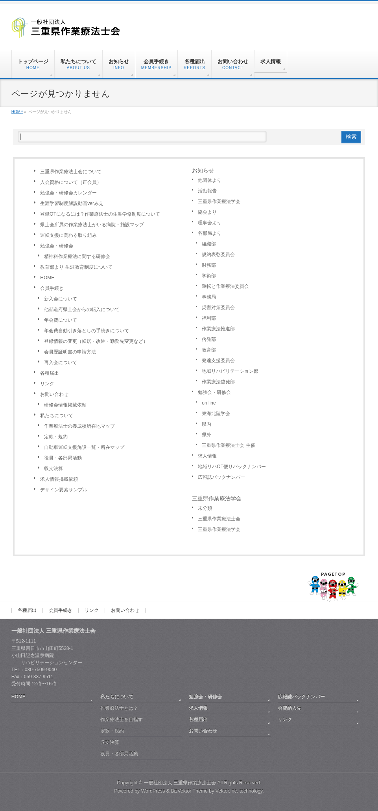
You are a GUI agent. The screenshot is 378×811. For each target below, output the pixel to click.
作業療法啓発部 (218, 381)
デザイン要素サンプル (63, 489)
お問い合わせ (54, 394)
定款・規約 (56, 436)
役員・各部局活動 (63, 458)
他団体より (209, 180)
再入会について (60, 362)
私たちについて (56, 415)
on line (209, 403)
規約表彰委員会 (218, 254)
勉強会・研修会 (56, 246)
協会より (207, 212)
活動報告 (207, 191)
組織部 (209, 244)
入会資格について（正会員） (70, 182)
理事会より (209, 222)
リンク (47, 383)
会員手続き (52, 288)
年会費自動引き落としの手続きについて (86, 330)
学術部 (209, 275)
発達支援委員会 (218, 360)
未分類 (205, 508)
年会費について (60, 320)
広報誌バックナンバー (221, 477)
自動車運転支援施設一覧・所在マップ (84, 447)
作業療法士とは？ (119, 708)
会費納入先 (289, 708)
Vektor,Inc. (227, 791)
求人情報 (207, 456)
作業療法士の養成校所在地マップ (79, 426)
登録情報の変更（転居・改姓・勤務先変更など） (96, 341)
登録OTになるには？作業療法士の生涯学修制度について (100, 214)
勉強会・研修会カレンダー (68, 193)
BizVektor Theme (189, 791)
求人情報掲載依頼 (59, 479)
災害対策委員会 (218, 307)
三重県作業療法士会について (70, 171)
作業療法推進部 (218, 328)
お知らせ (203, 170)
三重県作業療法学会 (219, 201)
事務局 (209, 297)
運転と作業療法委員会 (225, 286)
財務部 (209, 265)
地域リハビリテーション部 (230, 371)
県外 (206, 435)
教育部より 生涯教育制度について (76, 267)
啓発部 (209, 339)
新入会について (60, 299)
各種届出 (49, 373)
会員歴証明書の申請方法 (70, 352)
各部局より (209, 233)
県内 (206, 424)
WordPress (153, 791)
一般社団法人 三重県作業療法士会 (180, 782)
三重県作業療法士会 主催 (228, 445)
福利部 (209, 318)
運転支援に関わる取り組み (68, 235)
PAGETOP (333, 574)
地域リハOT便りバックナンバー (232, 466)
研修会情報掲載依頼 (65, 405)
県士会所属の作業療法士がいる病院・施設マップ (92, 224)
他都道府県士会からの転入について (82, 309)
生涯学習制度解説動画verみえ (71, 203)
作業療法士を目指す (121, 719)
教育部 (209, 350)
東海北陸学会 (216, 413)
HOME (47, 277)
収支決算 (53, 468)
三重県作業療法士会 (219, 519)
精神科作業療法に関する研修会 (77, 256)
